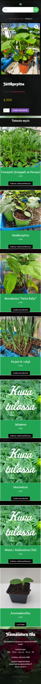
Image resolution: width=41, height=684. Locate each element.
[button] (20, 4)
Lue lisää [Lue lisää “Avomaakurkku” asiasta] (20, 624)
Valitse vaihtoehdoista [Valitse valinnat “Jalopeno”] (20, 436)
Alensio (27, 677)
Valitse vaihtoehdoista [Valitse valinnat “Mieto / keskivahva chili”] (20, 561)
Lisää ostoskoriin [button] (20, 310)
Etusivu (11, 19)
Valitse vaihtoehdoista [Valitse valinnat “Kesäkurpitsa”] (20, 247)
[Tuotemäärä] (6, 110)
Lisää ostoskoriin (20, 110)
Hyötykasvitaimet (19, 19)
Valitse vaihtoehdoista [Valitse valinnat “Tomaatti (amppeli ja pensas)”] (20, 183)
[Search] (36, 9)
